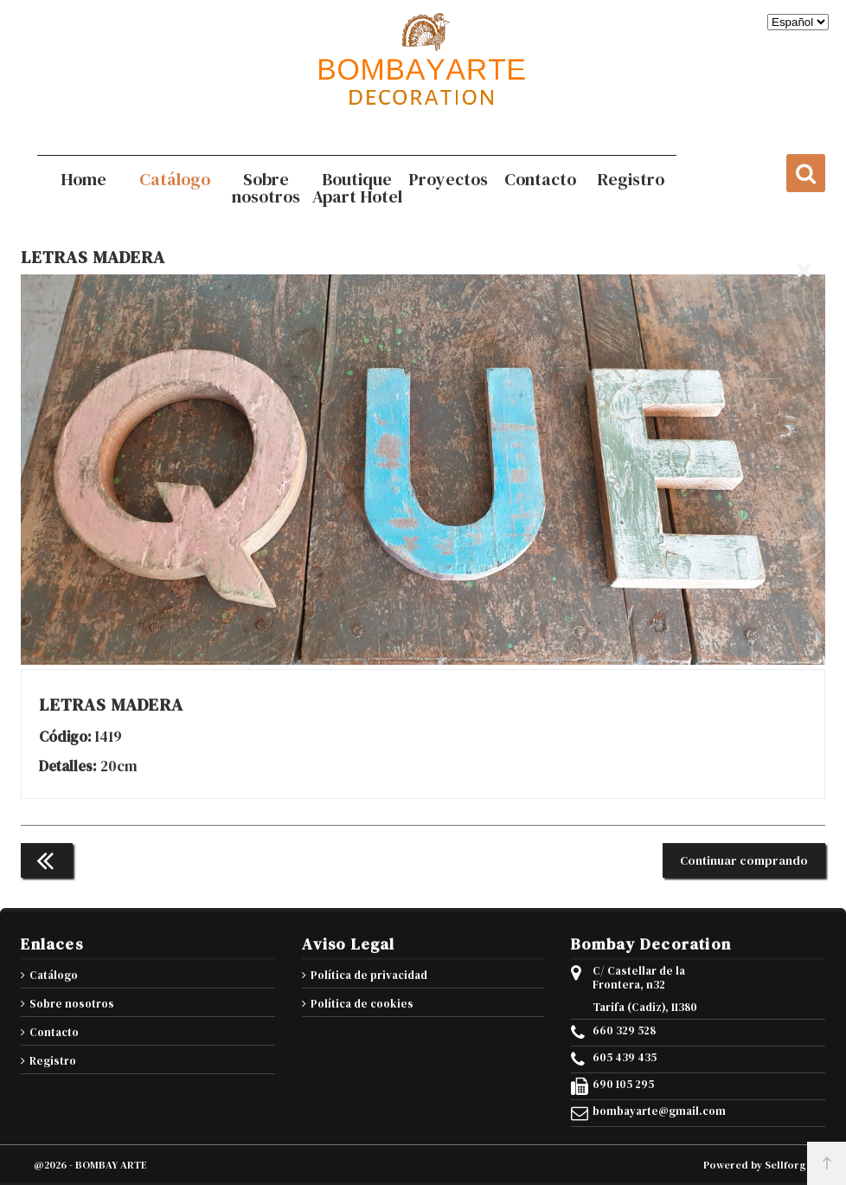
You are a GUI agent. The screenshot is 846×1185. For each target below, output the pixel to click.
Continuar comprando (744, 860)
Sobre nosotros (71, 1003)
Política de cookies (362, 1003)
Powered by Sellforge (757, 1165)
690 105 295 (623, 1085)
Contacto (54, 1032)
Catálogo (53, 975)
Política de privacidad (369, 975)
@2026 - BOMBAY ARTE (90, 1165)
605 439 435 (625, 1058)
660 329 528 (624, 1031)
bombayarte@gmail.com (659, 1111)
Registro (52, 1060)
